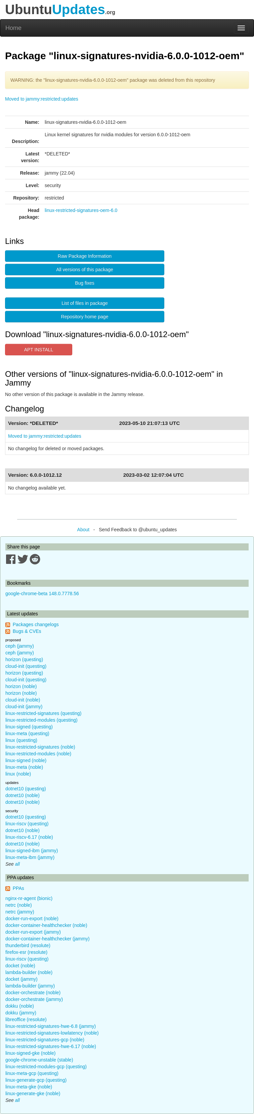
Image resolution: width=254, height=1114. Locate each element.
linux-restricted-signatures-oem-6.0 (81, 210)
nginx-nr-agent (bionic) (28, 898)
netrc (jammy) (19, 911)
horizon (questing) (24, 659)
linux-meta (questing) (27, 733)
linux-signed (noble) (25, 760)
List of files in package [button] (84, 303)
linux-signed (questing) (29, 726)
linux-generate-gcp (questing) (36, 1080)
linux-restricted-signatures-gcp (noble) (44, 1039)
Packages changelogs (36, 624)
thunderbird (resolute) (27, 945)
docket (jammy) (21, 979)
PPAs (18, 888)
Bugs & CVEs (27, 631)
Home (13, 28)
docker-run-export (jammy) (33, 932)
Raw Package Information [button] (85, 256)
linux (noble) (18, 774)
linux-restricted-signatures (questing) (43, 713)
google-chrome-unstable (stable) (39, 1060)
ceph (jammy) (19, 646)
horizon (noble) (21, 686)
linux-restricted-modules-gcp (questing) (46, 1066)
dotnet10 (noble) (22, 795)
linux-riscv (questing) (26, 823)
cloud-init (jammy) (23, 706)
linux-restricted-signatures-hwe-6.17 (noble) (50, 1046)
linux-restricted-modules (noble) (38, 753)
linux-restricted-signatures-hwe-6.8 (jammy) (50, 1026)
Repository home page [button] (85, 316)
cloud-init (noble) (22, 700)
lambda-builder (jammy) (30, 986)
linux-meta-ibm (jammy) (29, 857)
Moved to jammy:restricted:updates (41, 99)
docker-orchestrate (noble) (32, 992)
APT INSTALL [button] (38, 349)
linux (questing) (21, 740)
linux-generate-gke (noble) (32, 1093)
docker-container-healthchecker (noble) (46, 925)
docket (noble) (20, 965)
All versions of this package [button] (84, 269)
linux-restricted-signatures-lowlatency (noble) (52, 1033)
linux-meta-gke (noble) (28, 1086)
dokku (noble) (19, 1006)
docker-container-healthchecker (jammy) (47, 938)
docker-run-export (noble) (31, 918)
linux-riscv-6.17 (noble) (29, 837)
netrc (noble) (18, 905)
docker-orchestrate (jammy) (34, 999)
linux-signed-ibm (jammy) (31, 850)
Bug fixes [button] (84, 283)
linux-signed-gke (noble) (30, 1053)
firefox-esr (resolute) (26, 952)
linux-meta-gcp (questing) (31, 1073)
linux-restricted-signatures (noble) (40, 747)
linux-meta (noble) (24, 767)
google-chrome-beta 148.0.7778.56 (42, 593)
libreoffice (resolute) (26, 1019)
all (17, 864)
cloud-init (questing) (25, 666)
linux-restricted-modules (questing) (41, 720)
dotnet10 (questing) (25, 788)
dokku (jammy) (20, 1012)
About (83, 529)
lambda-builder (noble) (28, 972)
